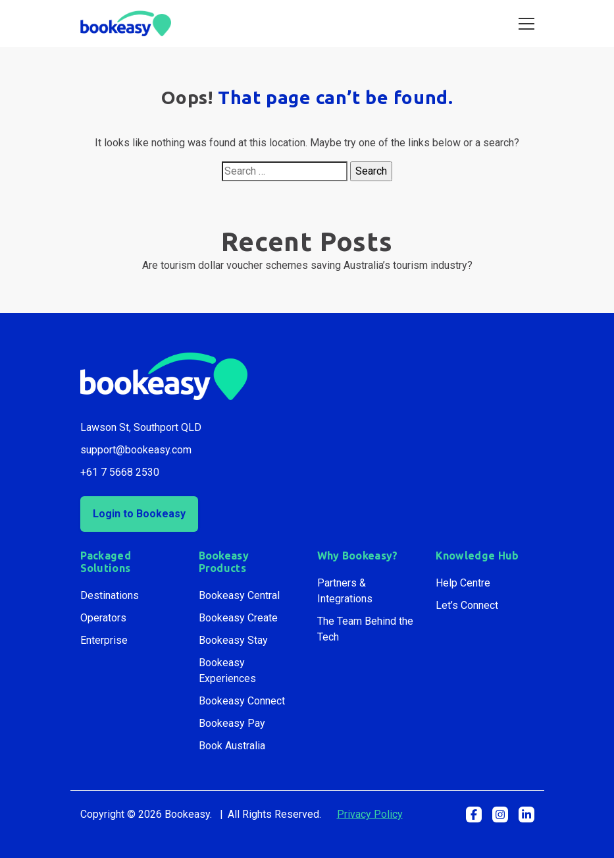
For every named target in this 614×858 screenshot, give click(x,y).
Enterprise (104, 640)
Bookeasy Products (224, 562)
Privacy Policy (370, 814)
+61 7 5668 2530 (119, 472)
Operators (103, 618)
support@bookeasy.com (136, 449)
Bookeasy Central (239, 595)
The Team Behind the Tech (365, 629)
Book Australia (232, 745)
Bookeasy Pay (232, 723)
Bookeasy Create (238, 618)
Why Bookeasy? (357, 555)
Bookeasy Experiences (227, 670)
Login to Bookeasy (139, 513)
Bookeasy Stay (233, 640)
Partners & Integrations (344, 591)
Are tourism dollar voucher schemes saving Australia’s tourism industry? (307, 265)
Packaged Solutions (106, 562)
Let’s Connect (467, 605)
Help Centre (463, 583)
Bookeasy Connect (242, 701)
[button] (474, 814)
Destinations (109, 595)
